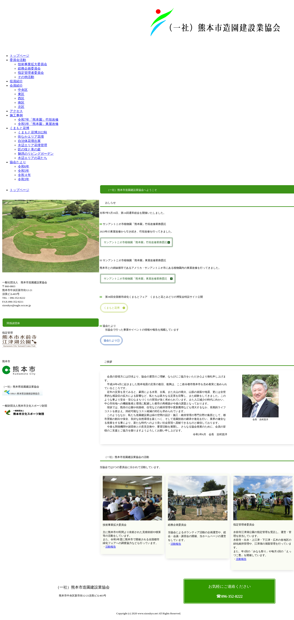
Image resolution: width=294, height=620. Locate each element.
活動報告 (110, 546)
